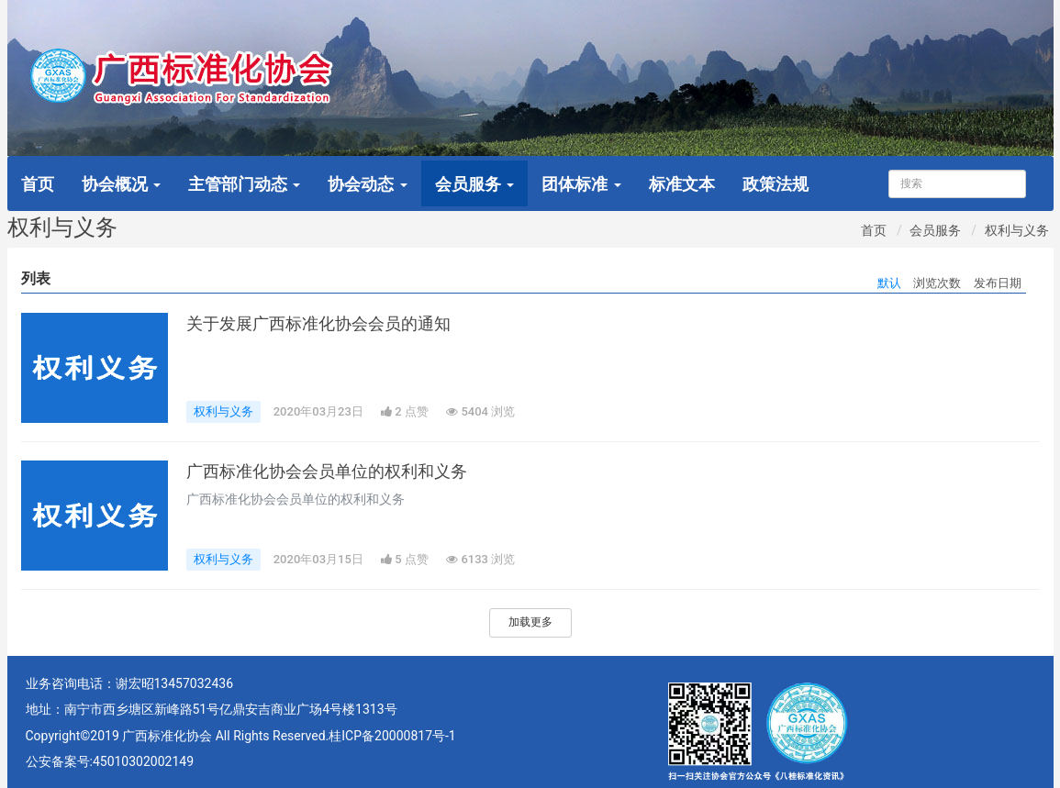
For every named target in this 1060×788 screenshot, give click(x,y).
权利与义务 (1017, 230)
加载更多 (530, 622)
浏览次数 (937, 283)
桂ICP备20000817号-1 (392, 735)
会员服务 (474, 184)
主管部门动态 (244, 184)
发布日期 (997, 283)
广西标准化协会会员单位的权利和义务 (326, 471)
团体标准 (580, 184)
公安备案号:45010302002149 (110, 761)
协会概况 (121, 184)
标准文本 (682, 184)
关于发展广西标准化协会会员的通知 (318, 324)
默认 (889, 283)
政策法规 (775, 184)
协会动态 (367, 184)
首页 (37, 184)
